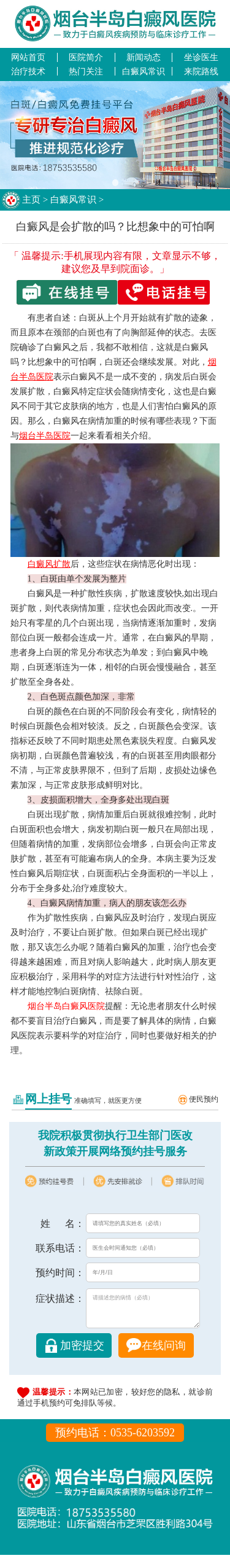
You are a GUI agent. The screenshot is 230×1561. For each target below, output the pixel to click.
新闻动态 (143, 57)
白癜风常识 (143, 71)
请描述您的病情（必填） (143, 1311)
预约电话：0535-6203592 (115, 1439)
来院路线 (201, 71)
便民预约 (203, 1099)
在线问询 (164, 1351)
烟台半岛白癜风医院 (66, 1006)
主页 (31, 199)
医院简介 (86, 57)
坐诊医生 (201, 57)
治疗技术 (28, 71)
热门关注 (86, 71)
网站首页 (28, 57)
